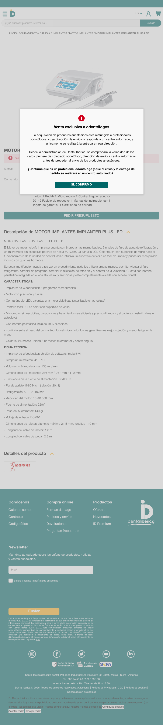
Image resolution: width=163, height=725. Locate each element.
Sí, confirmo (81, 184)
